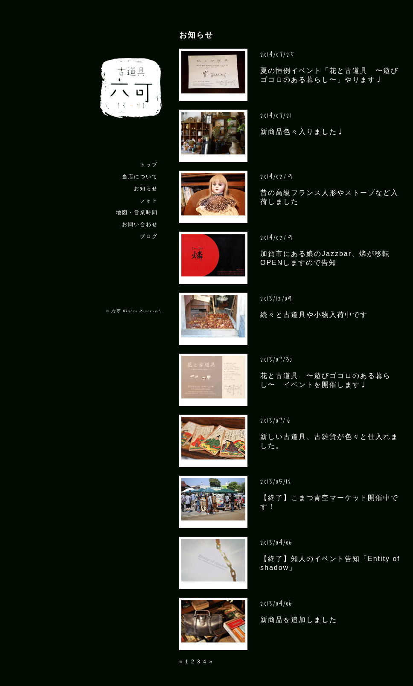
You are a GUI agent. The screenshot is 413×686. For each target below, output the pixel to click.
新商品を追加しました (298, 619)
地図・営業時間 (137, 212)
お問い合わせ (140, 224)
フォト (149, 200)
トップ (149, 165)
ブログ (149, 236)
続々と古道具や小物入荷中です (314, 314)
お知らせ (146, 189)
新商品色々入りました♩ (302, 131)
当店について (140, 177)
